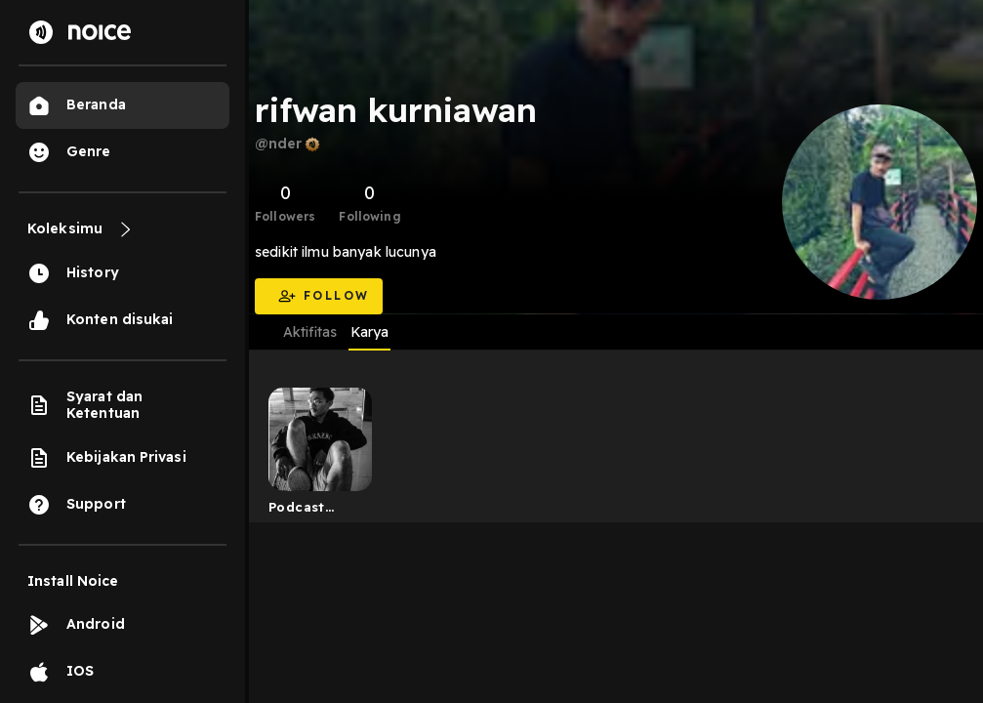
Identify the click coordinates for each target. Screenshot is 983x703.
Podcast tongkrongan (313, 510)
